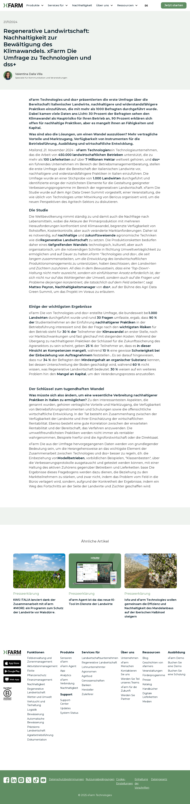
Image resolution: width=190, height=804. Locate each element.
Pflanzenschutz (36, 675)
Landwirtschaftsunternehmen (100, 658)
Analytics (65, 675)
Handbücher (150, 688)
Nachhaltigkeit (82, 5)
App (62, 670)
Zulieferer (87, 694)
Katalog (147, 684)
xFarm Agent (68, 666)
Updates (65, 708)
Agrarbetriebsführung (40, 735)
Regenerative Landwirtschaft (99, 662)
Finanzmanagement (39, 679)
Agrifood (87, 676)
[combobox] (146, 5)
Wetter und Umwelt (39, 697)
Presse (146, 679)
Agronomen (89, 671)
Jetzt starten (173, 5)
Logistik (32, 709)
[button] (35, 5)
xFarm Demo (176, 658)
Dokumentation (37, 739)
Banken (86, 685)
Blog (145, 658)
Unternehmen (129, 658)
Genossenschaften (93, 680)
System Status (69, 712)
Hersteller (88, 689)
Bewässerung (35, 714)
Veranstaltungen (152, 670)
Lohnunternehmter (93, 667)
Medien (147, 701)
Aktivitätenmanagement (42, 666)
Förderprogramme (153, 675)
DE (146, 5)
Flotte (30, 670)
